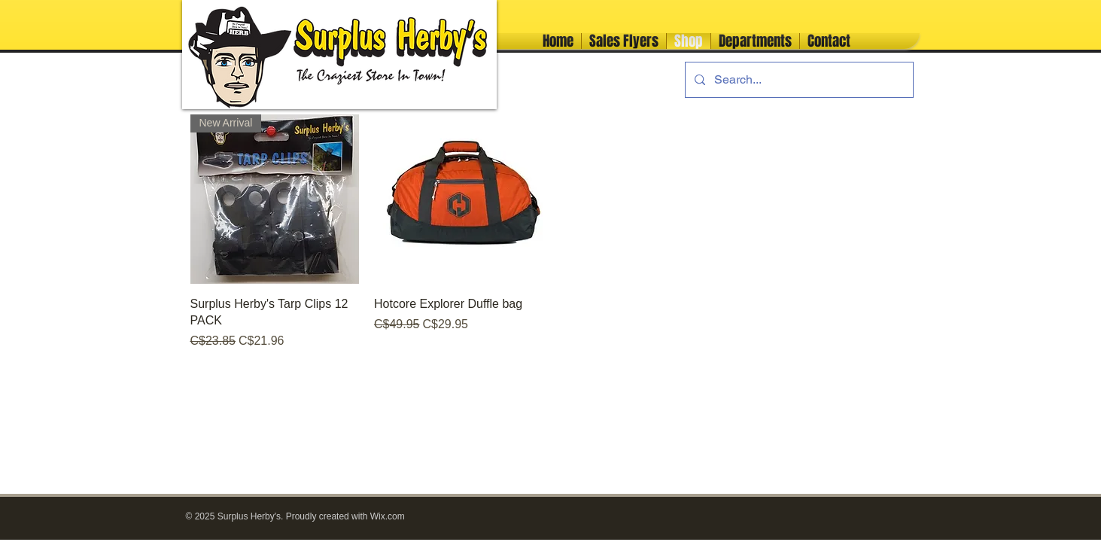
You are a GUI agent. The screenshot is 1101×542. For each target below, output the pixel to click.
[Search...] (797, 79)
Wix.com (387, 516)
